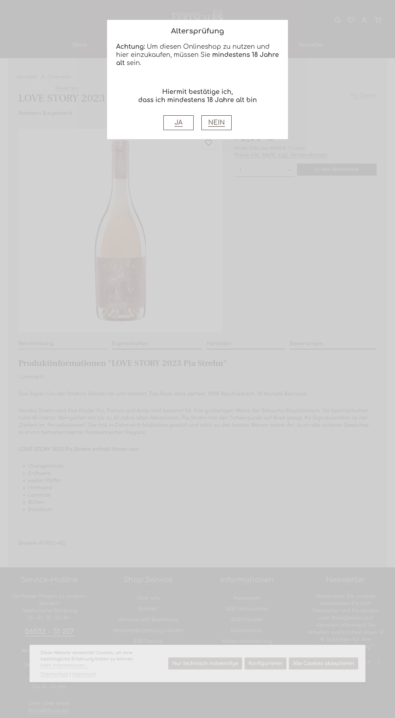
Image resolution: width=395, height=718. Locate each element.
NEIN (216, 122)
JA (178, 122)
